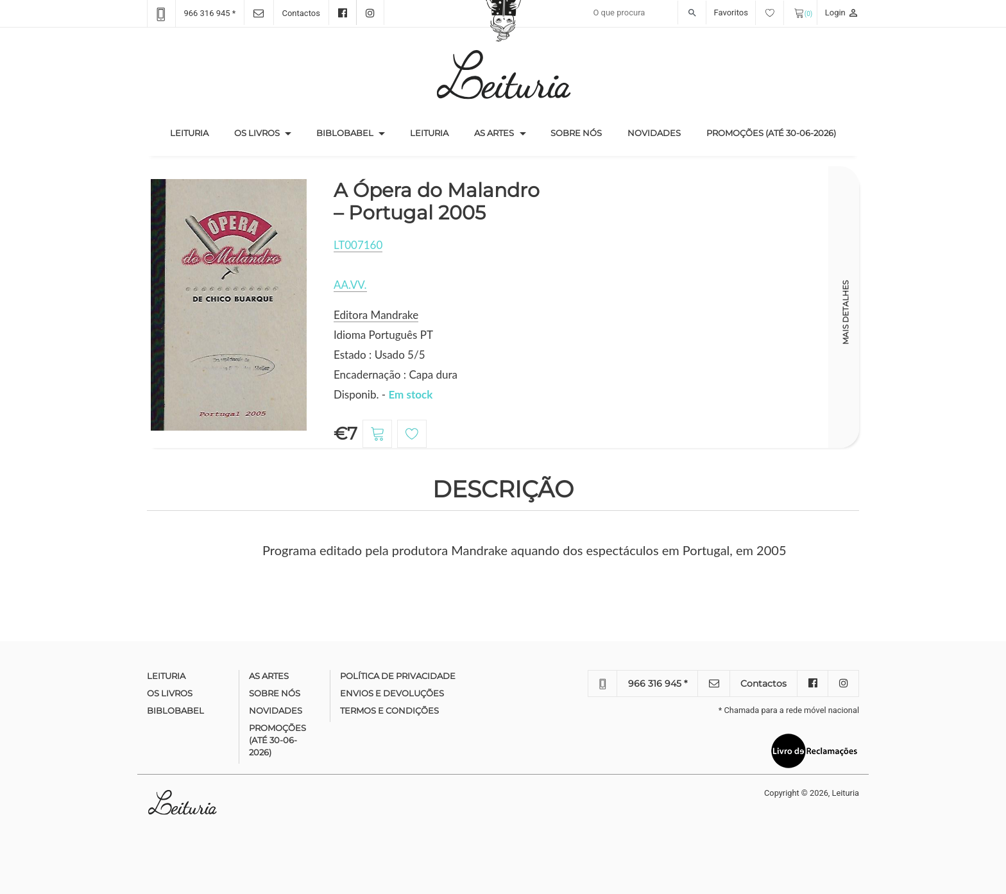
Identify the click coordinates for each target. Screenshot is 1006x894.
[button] (288, 133)
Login (842, 12)
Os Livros (257, 133)
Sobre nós (576, 133)
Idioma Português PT (383, 334)
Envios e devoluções (392, 693)
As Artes (494, 133)
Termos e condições (389, 710)
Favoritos (749, 12)
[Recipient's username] (646, 13)
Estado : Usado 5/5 (379, 354)
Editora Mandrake (376, 315)
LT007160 (358, 245)
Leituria (195, 132)
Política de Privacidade (398, 676)
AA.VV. (350, 284)
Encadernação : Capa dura (395, 374)
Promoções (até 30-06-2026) (771, 133)
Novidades (654, 133)
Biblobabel (344, 133)
